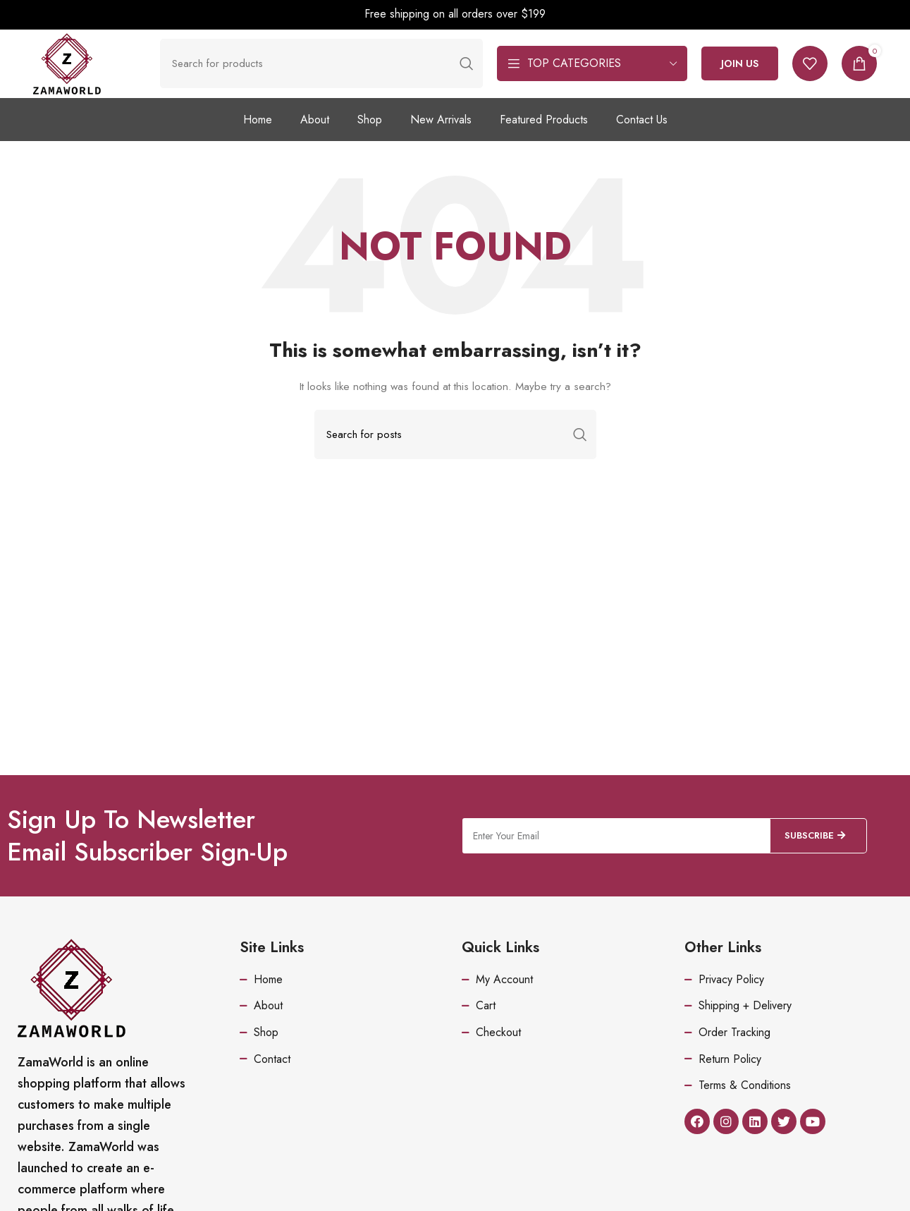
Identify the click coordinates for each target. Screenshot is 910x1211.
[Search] (329, 72)
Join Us (739, 72)
